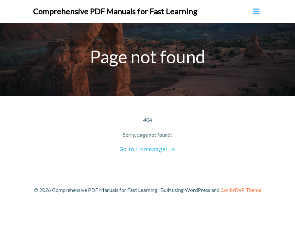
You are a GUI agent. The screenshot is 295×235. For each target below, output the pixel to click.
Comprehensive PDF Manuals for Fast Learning (115, 11)
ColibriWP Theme (240, 190)
